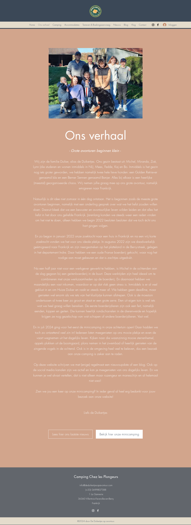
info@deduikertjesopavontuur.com (96, 485)
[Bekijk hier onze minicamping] (119, 434)
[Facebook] (157, 24)
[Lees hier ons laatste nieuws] (70, 434)
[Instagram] (153, 24)
